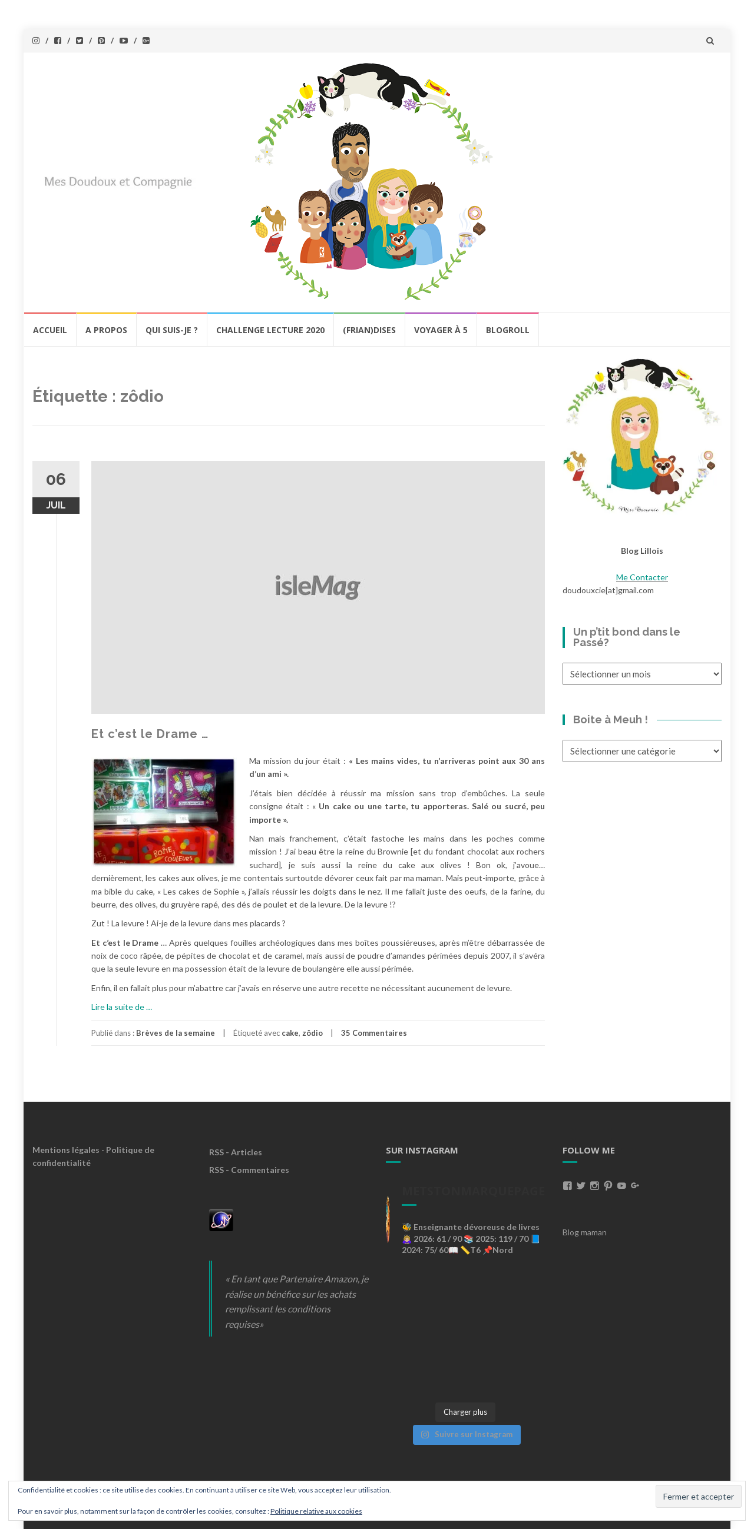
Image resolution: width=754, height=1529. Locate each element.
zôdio (312, 1033)
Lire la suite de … (121, 1007)
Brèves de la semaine (175, 1033)
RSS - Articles (235, 1152)
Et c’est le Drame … (150, 734)
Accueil (50, 329)
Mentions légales (66, 1150)
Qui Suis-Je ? (171, 329)
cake (290, 1033)
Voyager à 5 (441, 329)
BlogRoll (508, 329)
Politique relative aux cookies (316, 1511)
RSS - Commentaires (249, 1170)
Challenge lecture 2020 (270, 329)
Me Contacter (642, 577)
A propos (106, 329)
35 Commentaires (374, 1033)
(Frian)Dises (369, 329)
